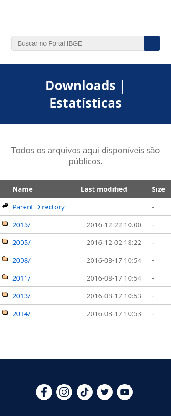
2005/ (21, 242)
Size (158, 188)
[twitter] (105, 397)
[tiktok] (85, 397)
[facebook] (44, 397)
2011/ (21, 277)
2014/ (21, 313)
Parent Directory (38, 206)
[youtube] (125, 397)
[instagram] (64, 397)
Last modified (104, 188)
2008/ (21, 260)
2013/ (21, 295)
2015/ (21, 224)
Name (22, 188)
